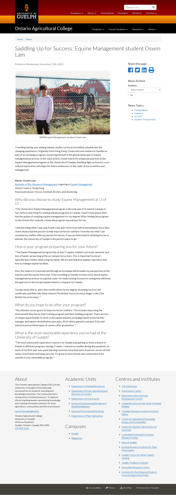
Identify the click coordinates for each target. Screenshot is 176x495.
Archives (132, 85)
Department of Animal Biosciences (88, 386)
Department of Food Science (85, 398)
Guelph (75, 433)
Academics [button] (77, 13)
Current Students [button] (118, 29)
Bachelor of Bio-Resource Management (36, 184)
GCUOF (138, 116)
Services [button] (152, 13)
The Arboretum (129, 386)
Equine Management (81, 184)
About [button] (93, 13)
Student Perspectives (145, 119)
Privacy (112, 489)
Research (138, 13)
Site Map (127, 489)
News (29, 39)
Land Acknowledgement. (27, 411)
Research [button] (138, 29)
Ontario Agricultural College (43, 28)
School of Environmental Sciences (87, 411)
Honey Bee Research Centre (136, 467)
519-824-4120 (22, 428)
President (123, 13)
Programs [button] (98, 29)
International (107, 13)
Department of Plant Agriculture (87, 415)
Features (138, 113)
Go (131, 95)
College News (141, 110)
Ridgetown (76, 438)
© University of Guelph (147, 487)
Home (20, 39)
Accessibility (94, 489)
